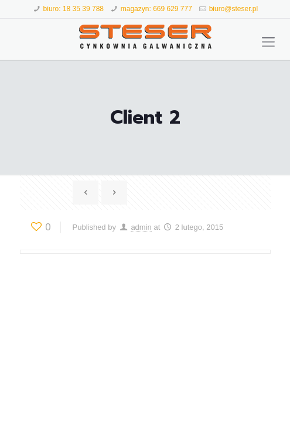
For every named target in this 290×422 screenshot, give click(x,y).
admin (141, 227)
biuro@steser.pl (233, 9)
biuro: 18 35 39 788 (73, 9)
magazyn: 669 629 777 (156, 9)
